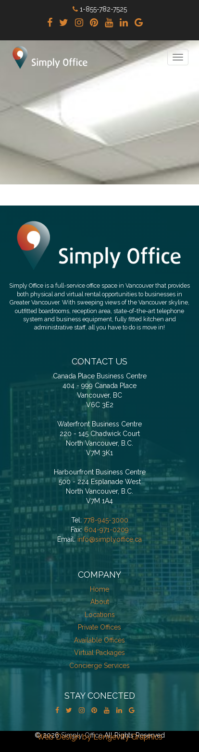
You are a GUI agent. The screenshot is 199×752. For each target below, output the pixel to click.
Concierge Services (99, 665)
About (99, 602)
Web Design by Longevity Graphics (99, 736)
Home (99, 589)
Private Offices (99, 627)
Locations (100, 615)
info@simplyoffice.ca (109, 539)
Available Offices (99, 640)
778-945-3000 (106, 520)
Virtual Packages (99, 652)
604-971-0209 (106, 530)
